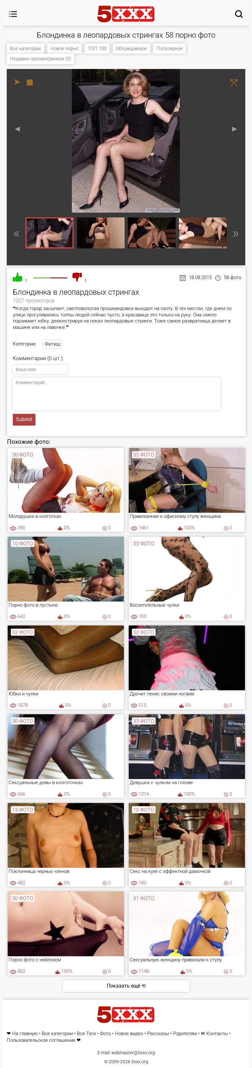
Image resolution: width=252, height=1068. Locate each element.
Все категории (25, 48)
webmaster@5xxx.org (133, 1052)
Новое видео (129, 1033)
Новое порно (64, 48)
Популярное (170, 48)
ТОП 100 (97, 48)
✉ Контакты (214, 1033)
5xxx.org (139, 1061)
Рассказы (158, 1033)
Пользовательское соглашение (41, 1040)
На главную (25, 1033)
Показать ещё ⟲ (126, 986)
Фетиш (53, 344)
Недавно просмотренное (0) (40, 59)
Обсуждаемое (131, 48)
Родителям (185, 1033)
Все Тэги (86, 1033)
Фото (105, 1033)
